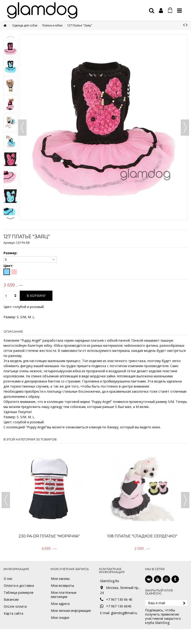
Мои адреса (60, 604)
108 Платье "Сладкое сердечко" (142, 536)
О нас (8, 579)
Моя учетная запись (70, 569)
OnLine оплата (15, 606)
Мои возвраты (62, 586)
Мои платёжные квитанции (64, 594)
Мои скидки (60, 618)
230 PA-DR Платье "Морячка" (49, 536)
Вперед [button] (185, 127)
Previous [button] (10, 37)
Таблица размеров (18, 592)
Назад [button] (22, 127)
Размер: (10, 253)
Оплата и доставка (19, 586)
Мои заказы (60, 579)
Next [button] (10, 218)
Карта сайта (13, 613)
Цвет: (8, 266)
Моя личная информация (71, 611)
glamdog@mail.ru (124, 613)
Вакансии (11, 599)
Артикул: (9, 243)
